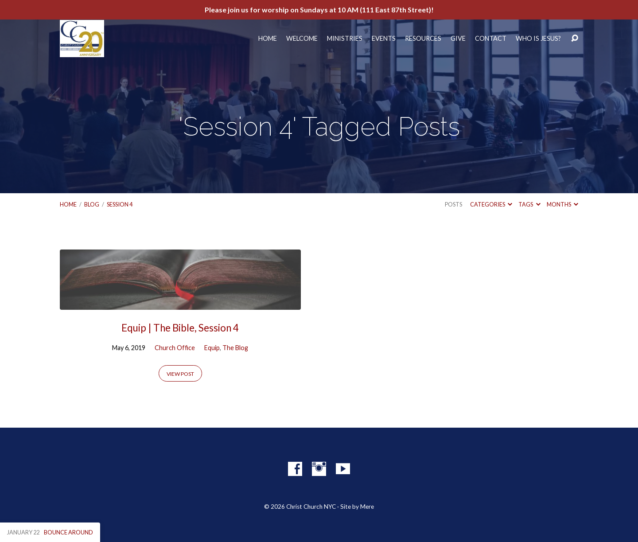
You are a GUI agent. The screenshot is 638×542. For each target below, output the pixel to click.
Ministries (344, 38)
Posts (453, 204)
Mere (367, 506)
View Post (180, 373)
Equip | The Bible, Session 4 (180, 328)
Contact (490, 38)
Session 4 (119, 204)
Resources (423, 38)
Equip (212, 347)
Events (384, 38)
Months (562, 204)
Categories (491, 204)
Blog (91, 204)
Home (267, 38)
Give (458, 38)
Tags (529, 204)
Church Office (175, 347)
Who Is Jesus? (538, 38)
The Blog (235, 347)
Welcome (302, 38)
